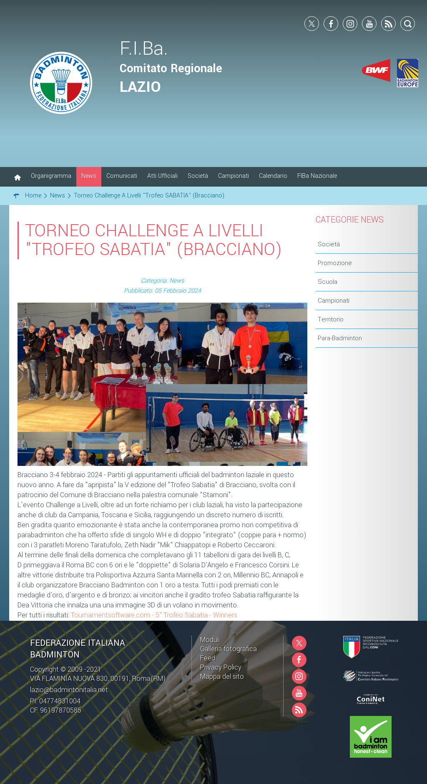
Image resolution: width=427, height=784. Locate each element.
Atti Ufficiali (162, 176)
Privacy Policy (220, 667)
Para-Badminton (340, 338)
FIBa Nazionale (317, 176)
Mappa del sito (222, 676)
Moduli (210, 640)
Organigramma (51, 176)
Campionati (233, 176)
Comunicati (121, 176)
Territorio (331, 319)
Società (198, 176)
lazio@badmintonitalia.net (69, 690)
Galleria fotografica (228, 649)
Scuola (327, 281)
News (88, 176)
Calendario (273, 176)
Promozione (335, 263)
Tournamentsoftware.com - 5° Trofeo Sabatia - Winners (154, 615)
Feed (207, 658)
